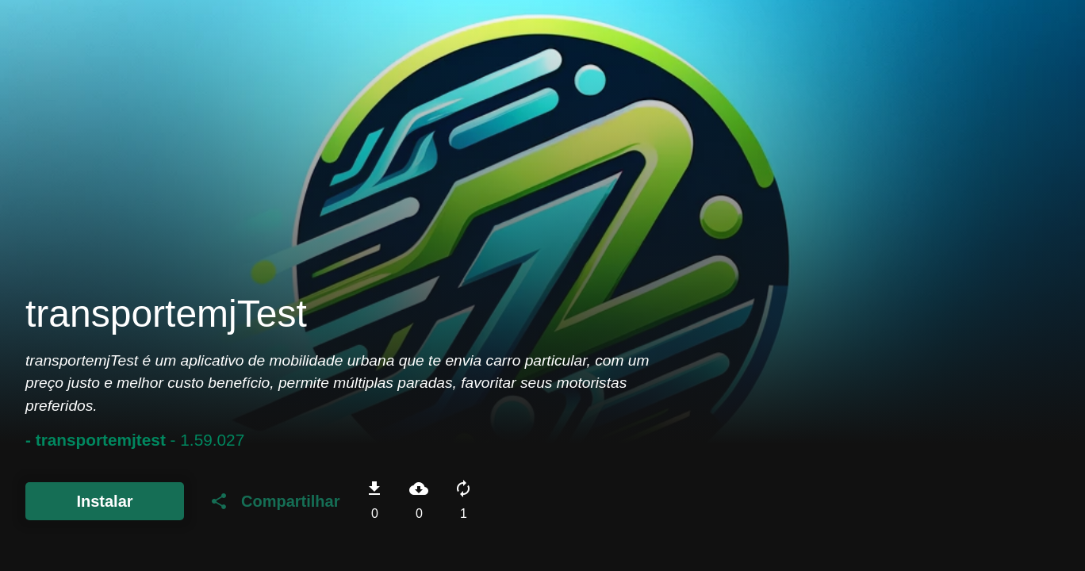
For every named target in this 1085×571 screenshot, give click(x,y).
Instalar (104, 501)
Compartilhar (274, 501)
